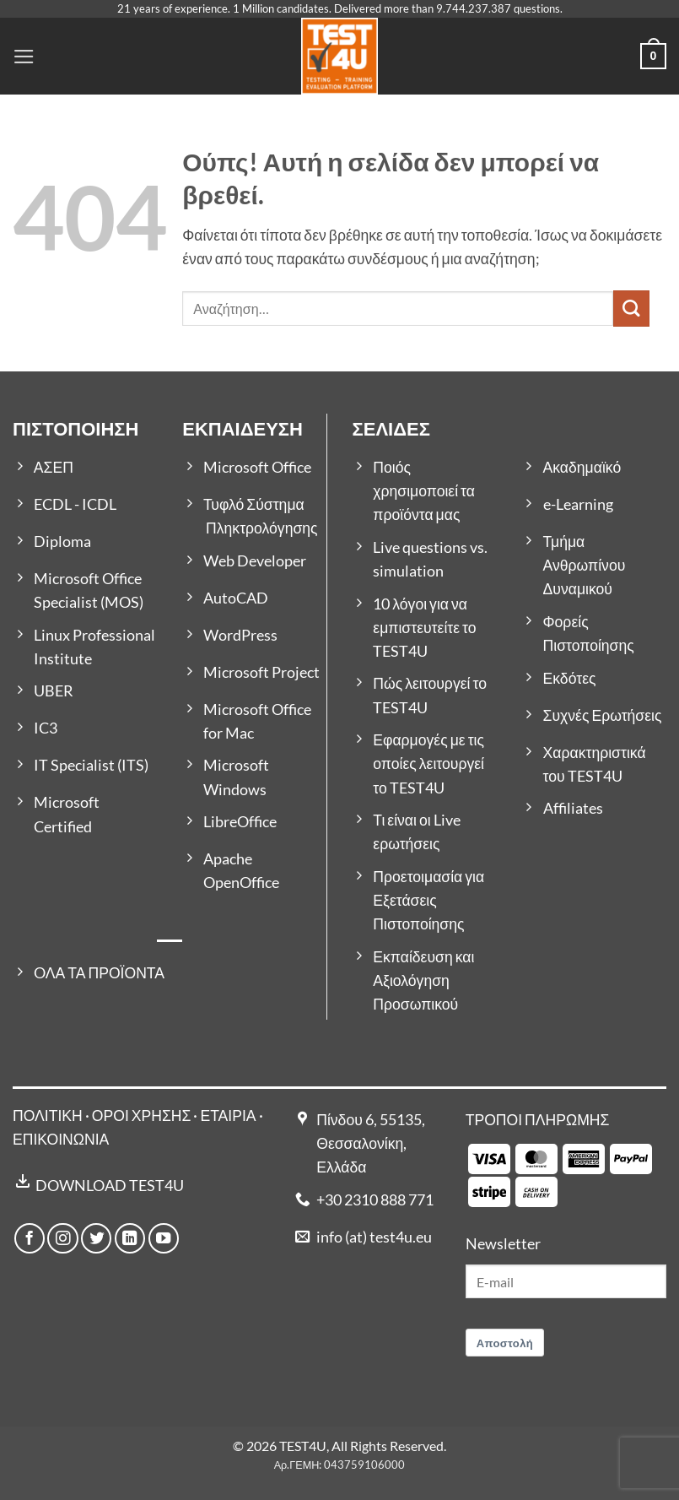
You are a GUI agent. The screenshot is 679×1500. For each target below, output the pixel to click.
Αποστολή (505, 1343)
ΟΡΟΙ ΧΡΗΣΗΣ (141, 1115)
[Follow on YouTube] (163, 1238)
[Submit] (631, 308)
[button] (24, 57)
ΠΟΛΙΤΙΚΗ (48, 1115)
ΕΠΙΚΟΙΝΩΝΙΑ (61, 1139)
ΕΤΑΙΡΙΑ (229, 1115)
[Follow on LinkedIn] (130, 1238)
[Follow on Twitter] (96, 1238)
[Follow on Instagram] (62, 1238)
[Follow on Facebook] (29, 1238)
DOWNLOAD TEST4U (109, 1185)
